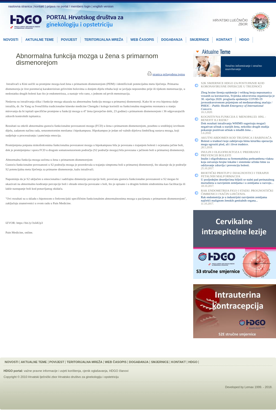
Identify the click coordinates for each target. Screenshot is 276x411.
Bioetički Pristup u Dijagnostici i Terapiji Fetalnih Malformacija (235, 174)
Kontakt (178, 362)
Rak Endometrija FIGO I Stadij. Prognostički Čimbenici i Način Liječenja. (237, 192)
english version (103, 6)
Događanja (138, 362)
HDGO (192, 362)
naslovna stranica (20, 6)
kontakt (39, 6)
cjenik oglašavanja (95, 370)
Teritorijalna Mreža (84, 362)
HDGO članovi (118, 370)
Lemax (249, 387)
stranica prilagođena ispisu (169, 74)
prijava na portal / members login (69, 6)
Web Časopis (115, 362)
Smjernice (160, 362)
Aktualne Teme (34, 362)
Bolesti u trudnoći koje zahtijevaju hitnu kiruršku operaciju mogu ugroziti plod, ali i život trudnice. (237, 142)
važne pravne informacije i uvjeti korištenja (52, 370)
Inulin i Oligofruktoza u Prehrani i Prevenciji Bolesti (230, 153)
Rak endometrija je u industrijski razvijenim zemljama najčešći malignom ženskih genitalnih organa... (234, 198)
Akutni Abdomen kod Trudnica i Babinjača (236, 137)
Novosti (11, 362)
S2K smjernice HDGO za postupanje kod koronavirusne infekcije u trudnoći (232, 84)
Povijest (56, 362)
